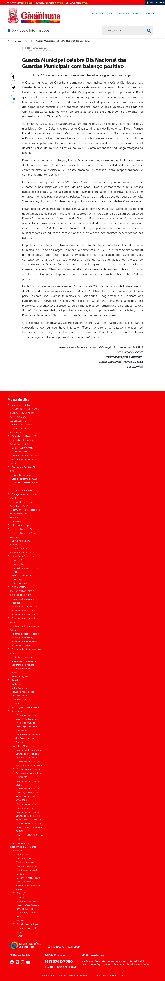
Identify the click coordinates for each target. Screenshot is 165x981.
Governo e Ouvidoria (27, 901)
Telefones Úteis (19, 696)
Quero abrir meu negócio (25, 661)
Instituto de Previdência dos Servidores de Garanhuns (27, 738)
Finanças (21, 897)
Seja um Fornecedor (22, 668)
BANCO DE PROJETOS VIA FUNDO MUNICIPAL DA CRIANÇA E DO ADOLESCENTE (24, 415)
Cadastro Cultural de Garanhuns (21, 430)
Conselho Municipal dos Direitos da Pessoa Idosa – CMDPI (29, 827)
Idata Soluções (100, 975)
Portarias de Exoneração (24, 614)
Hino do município (21, 525)
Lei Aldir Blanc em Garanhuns (20, 543)
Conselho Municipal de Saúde (28, 783)
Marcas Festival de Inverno (25, 568)
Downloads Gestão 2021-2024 (23, 469)
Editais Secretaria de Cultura (25, 479)
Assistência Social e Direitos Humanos (25, 860)
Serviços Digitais (20, 676)
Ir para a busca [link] (20, 3)
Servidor (16, 680)
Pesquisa (16, 603)
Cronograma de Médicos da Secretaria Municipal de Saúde (25, 459)
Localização (17, 560)
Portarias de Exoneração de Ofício (24, 628)
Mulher (20, 920)
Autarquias (17, 711)
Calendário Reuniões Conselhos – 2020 (21, 442)
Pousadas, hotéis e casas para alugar (25, 651)
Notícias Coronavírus (22, 575)
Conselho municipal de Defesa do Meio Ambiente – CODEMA (29, 773)
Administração (24, 854)
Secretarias (16, 850)
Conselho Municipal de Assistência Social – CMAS (29, 763)
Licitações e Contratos (23, 556)
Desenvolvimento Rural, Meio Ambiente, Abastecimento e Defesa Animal (28, 884)
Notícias (17, 41)
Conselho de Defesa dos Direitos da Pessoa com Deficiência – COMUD (29, 754)
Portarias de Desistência (23, 610)
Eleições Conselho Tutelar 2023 (24, 485)
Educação (22, 893)
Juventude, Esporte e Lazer (26, 914)
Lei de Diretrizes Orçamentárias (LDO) (20, 550)
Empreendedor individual (24, 490)
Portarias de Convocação (24, 606)
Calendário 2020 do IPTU (25, 436)
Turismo (15, 703)
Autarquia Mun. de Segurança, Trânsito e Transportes (26, 727)
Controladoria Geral (27, 870)
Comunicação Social (27, 866)
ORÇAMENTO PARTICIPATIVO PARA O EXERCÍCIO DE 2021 (22, 591)
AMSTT (28, 41)
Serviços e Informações (30, 30)
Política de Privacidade (64, 947)
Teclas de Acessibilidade (24, 692)
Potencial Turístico (21, 645)
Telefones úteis (19, 699)
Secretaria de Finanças (23, 665)
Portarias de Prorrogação (24, 641)
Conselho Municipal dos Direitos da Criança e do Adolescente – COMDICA (29, 816)
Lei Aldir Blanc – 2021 (23, 529)
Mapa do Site (18, 564)
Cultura (20, 874)
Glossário (16, 521)
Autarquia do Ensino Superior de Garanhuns (27, 717)
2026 (70, 975)
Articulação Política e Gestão (26, 707)
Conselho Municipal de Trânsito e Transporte (28, 806)
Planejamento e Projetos (29, 924)
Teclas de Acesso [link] (49, 3)
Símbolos (16, 684)
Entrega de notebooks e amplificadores (23, 496)
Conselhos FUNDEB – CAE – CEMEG (29, 837)
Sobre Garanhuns (20, 688)
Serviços (16, 672)
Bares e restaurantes (22, 424)
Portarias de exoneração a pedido (24, 620)
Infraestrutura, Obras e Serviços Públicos (27, 907)
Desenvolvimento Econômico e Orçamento (23, 845)
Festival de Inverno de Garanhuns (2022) (22, 504)
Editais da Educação (21, 475)
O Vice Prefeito (19, 583)
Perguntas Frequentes (23, 599)
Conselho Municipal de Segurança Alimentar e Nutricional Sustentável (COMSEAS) (28, 795)
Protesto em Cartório (22, 657)
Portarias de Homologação (25, 634)
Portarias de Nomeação (23, 637)
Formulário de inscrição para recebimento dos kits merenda (25, 514)
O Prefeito (17, 579)
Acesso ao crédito (21, 405)
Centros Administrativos (24, 448)
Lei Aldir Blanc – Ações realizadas (22, 535)
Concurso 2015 (19, 452)
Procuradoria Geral (26, 928)
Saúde (20, 932)
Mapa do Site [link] (77, 3)
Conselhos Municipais (23, 746)
